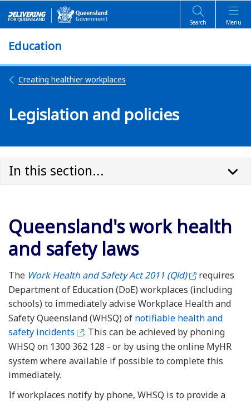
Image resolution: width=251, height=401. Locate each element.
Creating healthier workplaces (67, 79)
